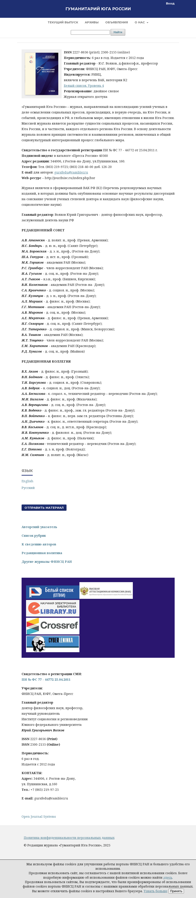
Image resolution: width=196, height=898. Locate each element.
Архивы (92, 22)
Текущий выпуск (63, 22)
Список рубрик (34, 535)
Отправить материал (44, 507)
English (27, 481)
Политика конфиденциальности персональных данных (69, 837)
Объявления (116, 22)
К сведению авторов (39, 544)
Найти (118, 32)
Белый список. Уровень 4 (84, 85)
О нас (140, 22)
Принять (176, 891)
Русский (28, 488)
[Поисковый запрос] (90, 32)
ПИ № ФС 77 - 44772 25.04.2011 (46, 679)
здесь (167, 877)
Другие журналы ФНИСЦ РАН (47, 561)
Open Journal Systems (39, 816)
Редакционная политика (42, 553)
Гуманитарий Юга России (98, 8)
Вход (170, 3)
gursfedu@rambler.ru (71, 172)
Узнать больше (156, 891)
